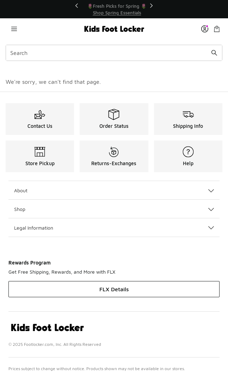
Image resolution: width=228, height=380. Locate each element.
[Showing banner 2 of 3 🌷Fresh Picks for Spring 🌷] (118, 9)
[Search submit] (214, 53)
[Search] (114, 53)
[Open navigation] (14, 29)
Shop (114, 209)
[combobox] (114, 53)
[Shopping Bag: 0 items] (217, 29)
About (114, 190)
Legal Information (114, 228)
